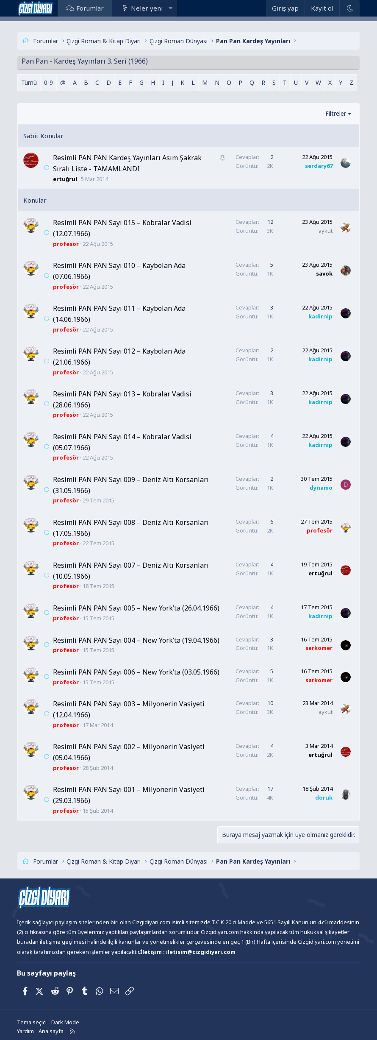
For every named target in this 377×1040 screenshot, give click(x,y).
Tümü (29, 82)
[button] (170, 8)
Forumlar (90, 8)
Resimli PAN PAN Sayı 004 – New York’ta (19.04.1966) (136, 640)
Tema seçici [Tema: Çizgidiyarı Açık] (32, 1022)
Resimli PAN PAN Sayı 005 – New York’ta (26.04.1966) (136, 608)
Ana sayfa (51, 1031)
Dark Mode (65, 1022)
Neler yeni (147, 8)
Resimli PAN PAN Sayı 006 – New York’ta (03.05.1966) (136, 672)
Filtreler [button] (335, 113)
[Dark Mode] (349, 8)
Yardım (25, 1031)
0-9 (48, 82)
